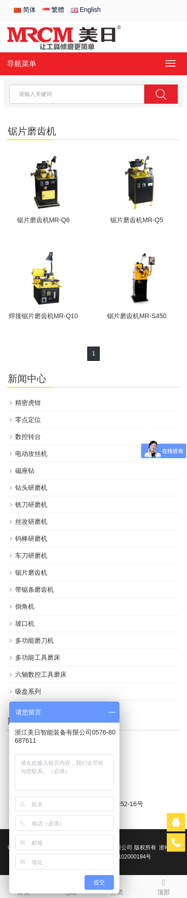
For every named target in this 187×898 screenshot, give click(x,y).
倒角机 (24, 606)
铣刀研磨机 (31, 504)
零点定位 (28, 419)
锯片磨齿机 (31, 572)
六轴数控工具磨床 (41, 674)
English (86, 9)
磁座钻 (24, 470)
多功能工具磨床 (37, 657)
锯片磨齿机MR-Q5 (136, 220)
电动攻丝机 (31, 453)
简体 (25, 9)
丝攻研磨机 (31, 521)
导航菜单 (21, 63)
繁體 (53, 9)
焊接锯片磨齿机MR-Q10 (43, 316)
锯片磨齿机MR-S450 (136, 316)
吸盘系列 (28, 691)
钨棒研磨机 (31, 538)
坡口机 (24, 623)
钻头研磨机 (31, 487)
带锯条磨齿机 (34, 589)
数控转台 (28, 436)
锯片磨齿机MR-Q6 (43, 220)
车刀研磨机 (31, 555)
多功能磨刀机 (34, 640)
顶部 (163, 886)
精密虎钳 (28, 402)
